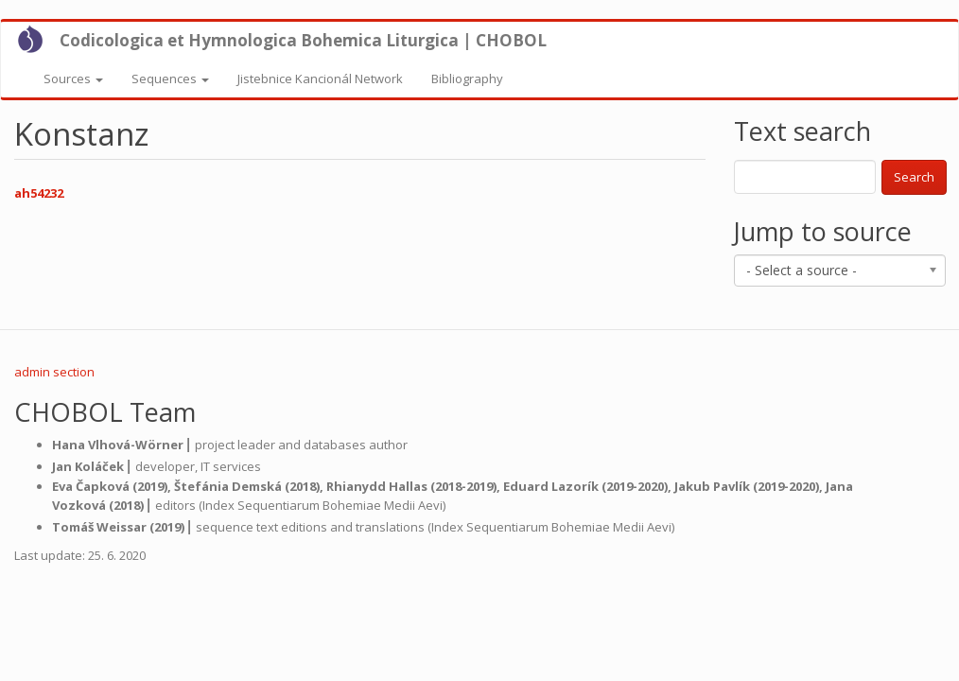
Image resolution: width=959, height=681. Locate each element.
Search (914, 176)
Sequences (170, 78)
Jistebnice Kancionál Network (320, 78)
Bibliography (467, 78)
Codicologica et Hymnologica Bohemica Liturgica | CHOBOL (303, 40)
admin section (54, 371)
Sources (73, 78)
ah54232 (38, 192)
